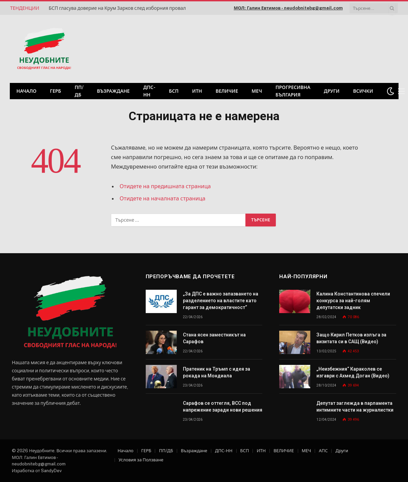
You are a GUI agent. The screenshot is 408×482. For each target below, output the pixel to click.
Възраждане (113, 91)
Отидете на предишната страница (166, 186)
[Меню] (401, 91)
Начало (27, 91)
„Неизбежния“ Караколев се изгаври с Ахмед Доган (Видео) (352, 372)
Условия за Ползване (141, 459)
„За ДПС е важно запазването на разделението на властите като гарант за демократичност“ (220, 300)
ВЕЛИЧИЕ (227, 91)
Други (331, 91)
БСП (173, 91)
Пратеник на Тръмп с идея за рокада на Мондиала (216, 372)
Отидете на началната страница (163, 198)
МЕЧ (256, 91)
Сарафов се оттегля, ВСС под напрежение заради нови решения (222, 406)
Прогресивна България (292, 91)
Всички (363, 91)
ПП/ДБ (79, 91)
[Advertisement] (311, 48)
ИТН (197, 91)
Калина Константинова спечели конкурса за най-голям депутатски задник (353, 300)
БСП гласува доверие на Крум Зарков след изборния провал (117, 8)
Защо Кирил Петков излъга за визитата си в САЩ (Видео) (351, 338)
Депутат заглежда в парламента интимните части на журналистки (354, 406)
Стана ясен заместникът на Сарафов (214, 338)
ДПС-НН (149, 91)
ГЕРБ (55, 91)
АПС (323, 450)
